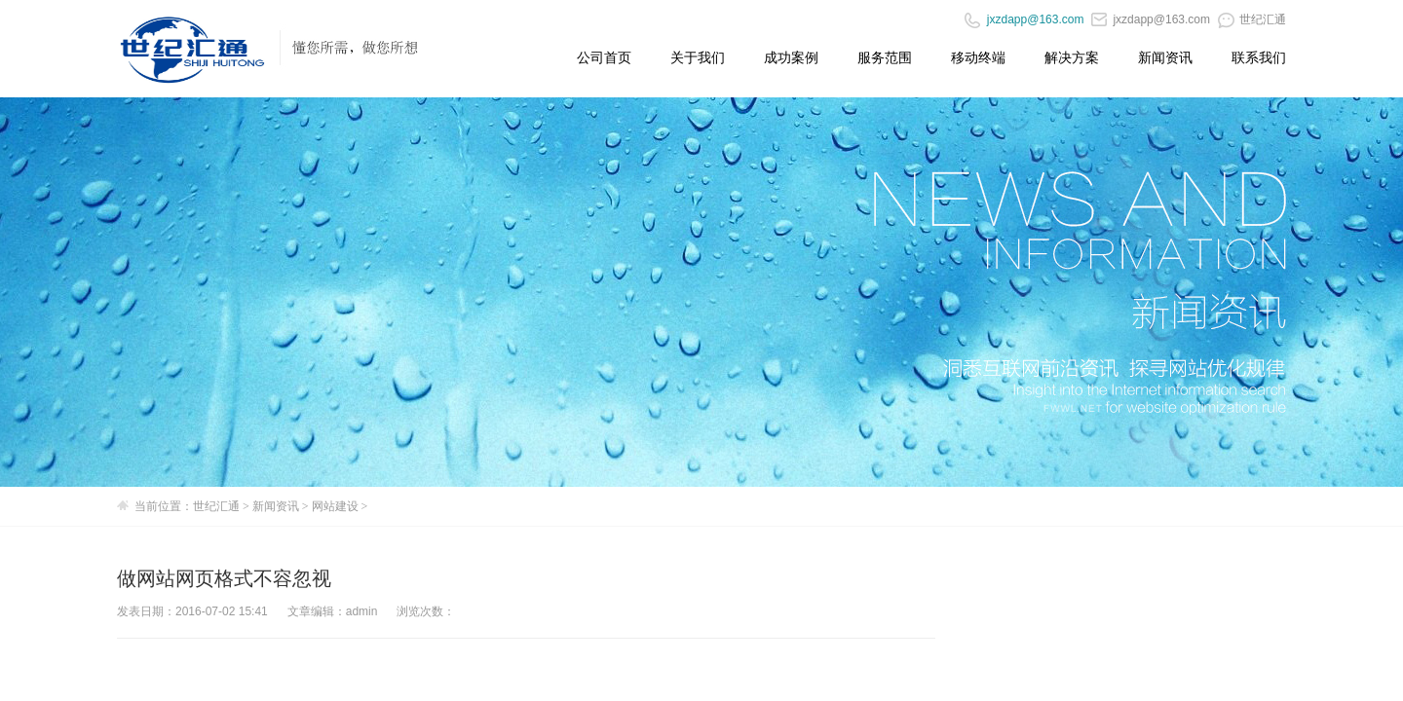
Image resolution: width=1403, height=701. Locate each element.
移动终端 (978, 57)
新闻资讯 (1165, 57)
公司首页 (604, 57)
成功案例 (791, 57)
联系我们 (1259, 57)
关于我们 (697, 57)
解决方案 (1071, 57)
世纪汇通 (1252, 19)
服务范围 (884, 57)
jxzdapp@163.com (1150, 19)
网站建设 (335, 506)
